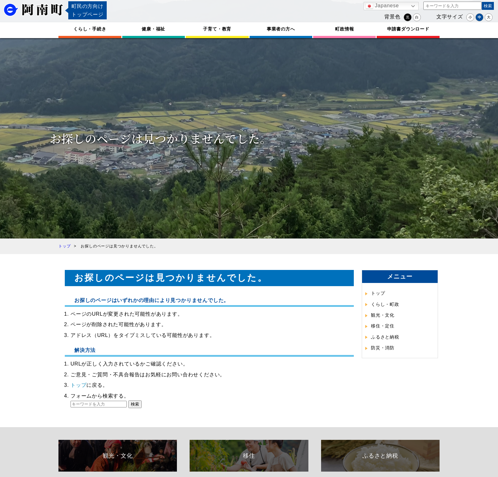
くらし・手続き (89, 28)
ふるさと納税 (385, 336)
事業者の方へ (281, 28)
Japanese (382, 6)
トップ (78, 385)
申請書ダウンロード (408, 28)
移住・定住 (382, 325)
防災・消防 (382, 347)
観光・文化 (382, 315)
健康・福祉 (153, 28)
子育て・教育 (217, 28)
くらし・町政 (385, 304)
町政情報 (344, 28)
